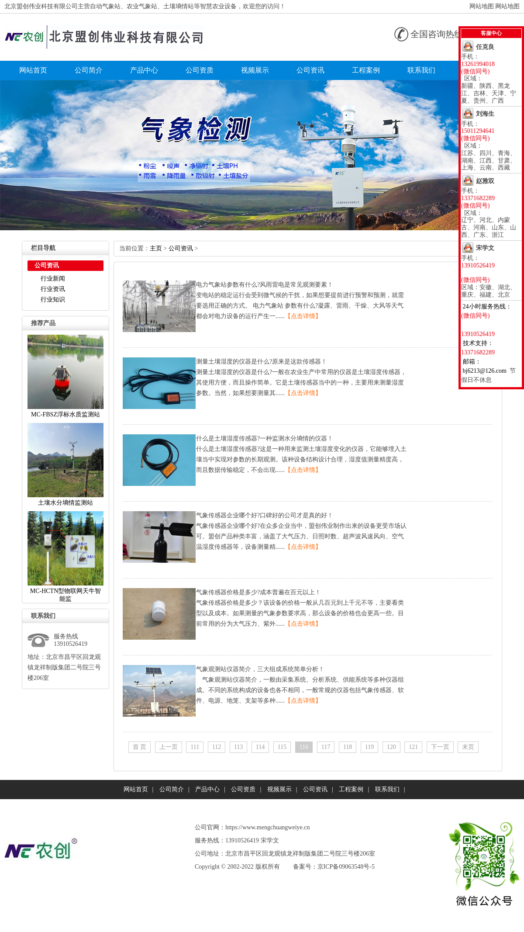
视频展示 (255, 70)
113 (238, 747)
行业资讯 (53, 289)
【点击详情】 (303, 316)
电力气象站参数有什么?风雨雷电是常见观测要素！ (264, 284)
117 (325, 747)
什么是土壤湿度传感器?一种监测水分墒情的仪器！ (264, 438)
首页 (140, 747)
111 (194, 747)
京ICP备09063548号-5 (346, 866)
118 (347, 747)
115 (282, 747)
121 (413, 747)
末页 (468, 747)
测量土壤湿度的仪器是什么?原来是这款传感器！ (261, 361)
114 (260, 747)
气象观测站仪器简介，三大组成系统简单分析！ (260, 669)
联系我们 (421, 70)
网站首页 (33, 70)
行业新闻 (53, 278)
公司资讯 (310, 70)
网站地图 (481, 6)
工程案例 (366, 70)
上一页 (168, 747)
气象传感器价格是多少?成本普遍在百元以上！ (258, 592)
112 (216, 747)
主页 (156, 248)
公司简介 (89, 70)
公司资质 (200, 70)
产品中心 (144, 70)
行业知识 (53, 299)
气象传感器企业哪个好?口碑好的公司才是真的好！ (264, 515)
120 (391, 747)
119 (369, 747)
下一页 (440, 747)
